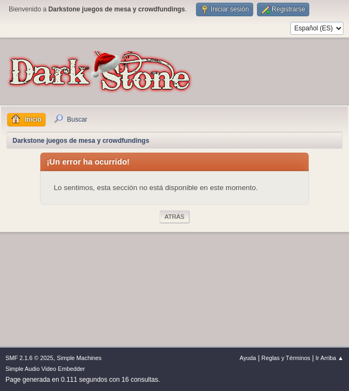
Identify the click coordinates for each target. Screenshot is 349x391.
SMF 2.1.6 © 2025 (29, 358)
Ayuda (248, 358)
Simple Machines (79, 358)
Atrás (174, 216)
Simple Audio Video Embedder (45, 368)
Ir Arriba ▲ (330, 358)
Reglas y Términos (285, 358)
